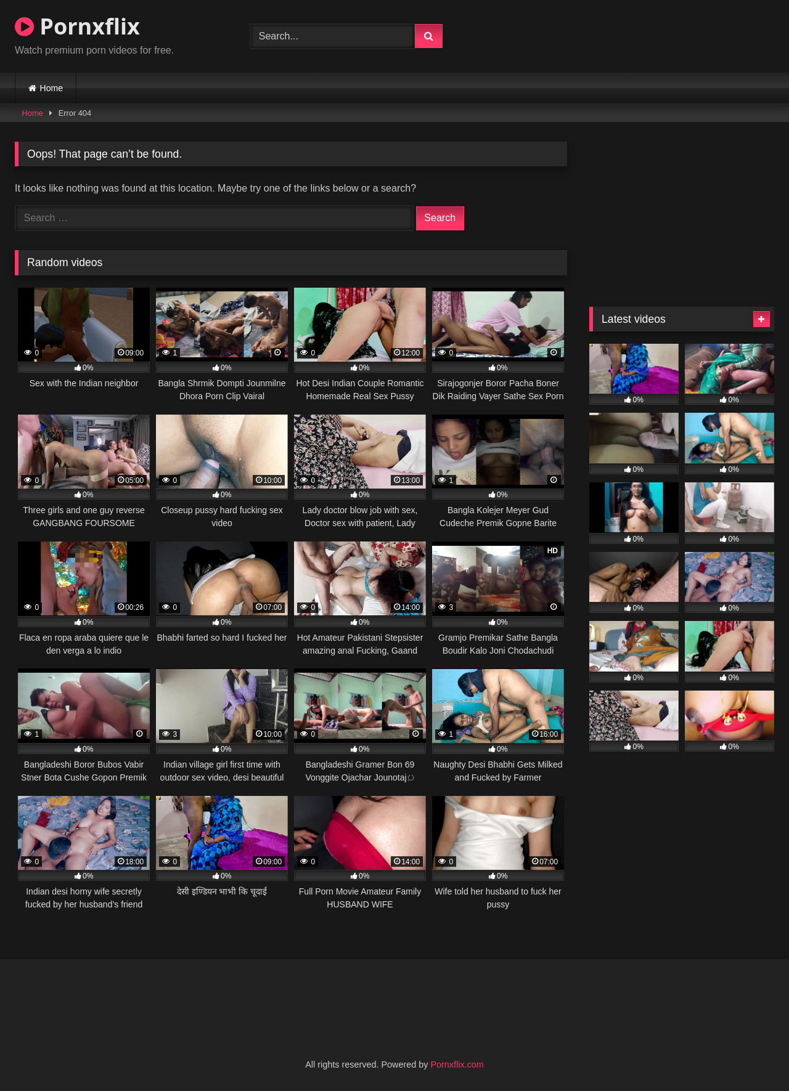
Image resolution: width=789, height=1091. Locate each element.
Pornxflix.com (456, 1064)
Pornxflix (77, 26)
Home (51, 88)
